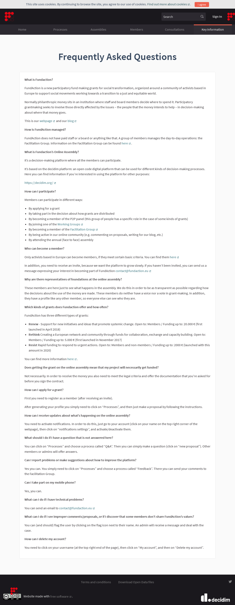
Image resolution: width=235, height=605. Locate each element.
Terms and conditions (96, 582)
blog (72, 121)
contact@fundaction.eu (134, 271)
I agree (202, 4)
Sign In (217, 16)
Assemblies (98, 29)
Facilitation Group (84, 229)
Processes (60, 29)
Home (22, 29)
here (126, 143)
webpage (47, 121)
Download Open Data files (136, 582)
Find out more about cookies (168, 4)
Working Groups (70, 224)
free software (61, 596)
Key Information (213, 29)
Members (136, 29)
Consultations (174, 29)
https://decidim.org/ (40, 183)
